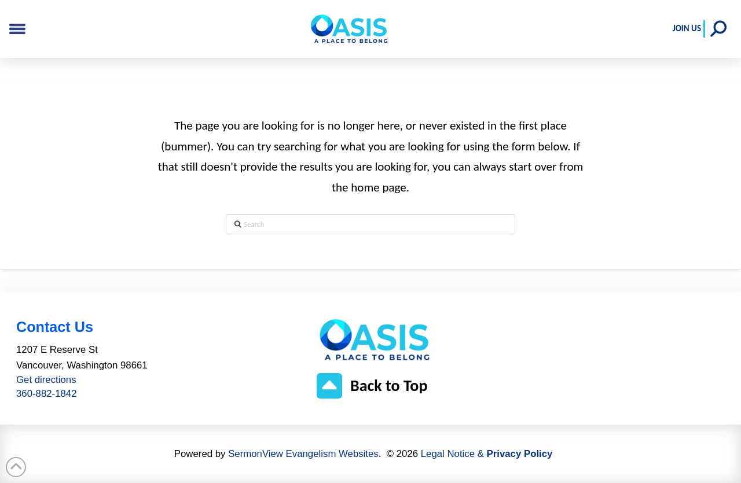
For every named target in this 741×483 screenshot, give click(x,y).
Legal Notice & (487, 453)
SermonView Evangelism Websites (303, 453)
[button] (718, 29)
